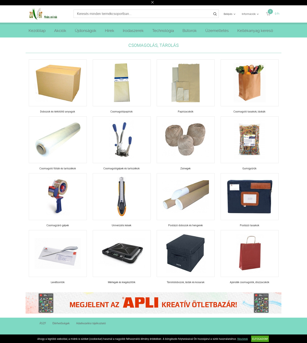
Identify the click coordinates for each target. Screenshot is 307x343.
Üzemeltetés (217, 30)
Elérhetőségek (61, 323)
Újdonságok (85, 30)
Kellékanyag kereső (255, 30)
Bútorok (189, 30)
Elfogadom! (260, 338)
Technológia (163, 30)
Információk (249, 14)
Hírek (109, 30)
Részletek (242, 338)
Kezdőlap (37, 30)
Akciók (60, 30)
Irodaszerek (133, 30)
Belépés (228, 14)
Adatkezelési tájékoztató (91, 323)
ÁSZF (42, 323)
